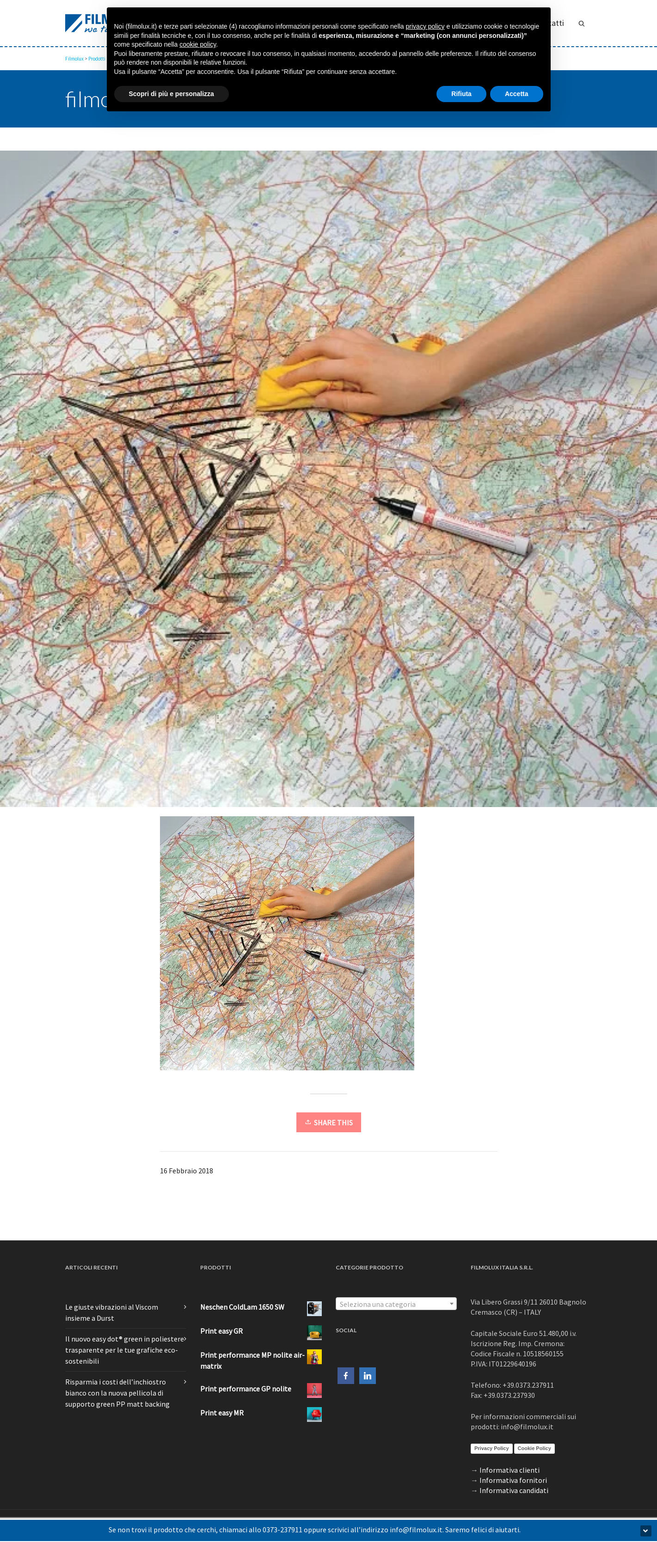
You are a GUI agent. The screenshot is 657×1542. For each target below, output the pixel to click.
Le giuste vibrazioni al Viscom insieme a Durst (111, 1312)
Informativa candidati (513, 1490)
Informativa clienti (509, 1470)
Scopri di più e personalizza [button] (171, 93)
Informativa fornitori (513, 1480)
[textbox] (396, 1304)
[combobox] (396, 1303)
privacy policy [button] (425, 26)
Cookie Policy (534, 1448)
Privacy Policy (491, 1448)
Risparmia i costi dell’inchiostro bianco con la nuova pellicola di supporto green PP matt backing (117, 1392)
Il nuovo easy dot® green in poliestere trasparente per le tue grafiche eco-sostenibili (124, 1350)
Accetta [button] (516, 93)
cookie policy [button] (197, 44)
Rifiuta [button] (461, 93)
